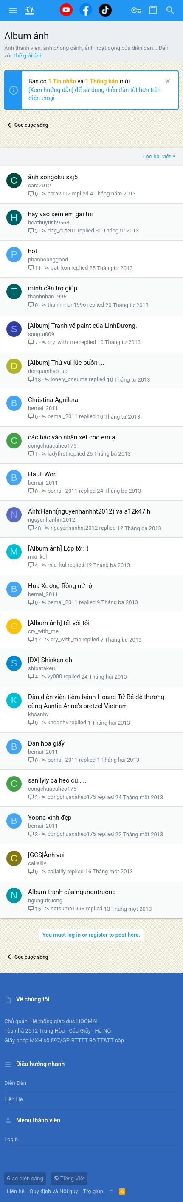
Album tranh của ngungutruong (72, 892)
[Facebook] (86, 9)
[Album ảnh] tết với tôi (59, 623)
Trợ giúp (93, 1191)
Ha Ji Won (42, 474)
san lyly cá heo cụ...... (58, 780)
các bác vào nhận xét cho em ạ (71, 437)
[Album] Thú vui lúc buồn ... (66, 363)
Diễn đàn (15, 1083)
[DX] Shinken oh (50, 660)
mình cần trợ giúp (52, 288)
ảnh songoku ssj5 (53, 177)
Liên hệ (13, 1099)
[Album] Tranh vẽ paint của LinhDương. (82, 326)
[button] (13, 10)
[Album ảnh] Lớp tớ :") (58, 548)
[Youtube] (66, 10)
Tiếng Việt (69, 1178)
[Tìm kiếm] (170, 11)
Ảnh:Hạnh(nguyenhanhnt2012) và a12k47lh (89, 511)
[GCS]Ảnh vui (46, 855)
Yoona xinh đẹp (50, 817)
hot (32, 251)
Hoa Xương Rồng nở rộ (60, 586)
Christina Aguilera (53, 400)
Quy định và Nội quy (54, 1191)
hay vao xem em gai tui (60, 214)
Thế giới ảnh (28, 55)
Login (11, 1139)
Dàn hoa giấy (46, 743)
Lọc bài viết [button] (157, 156)
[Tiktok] (105, 10)
